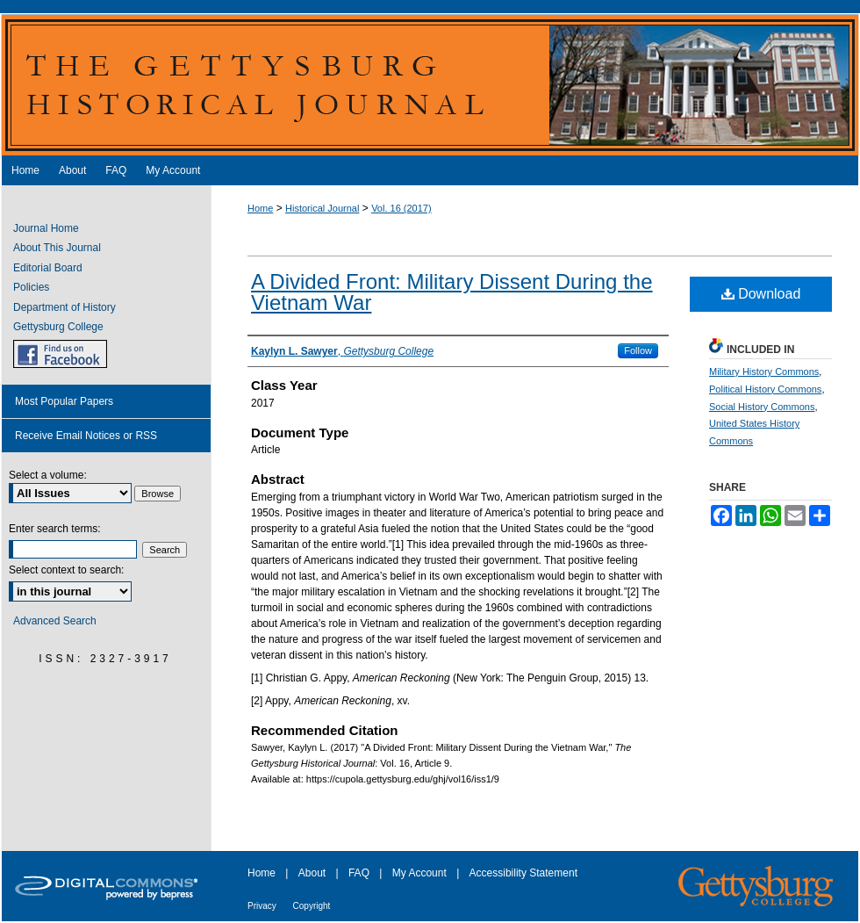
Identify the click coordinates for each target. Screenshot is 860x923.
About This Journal (57, 248)
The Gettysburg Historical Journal (430, 84)
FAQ (360, 873)
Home (260, 208)
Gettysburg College (58, 327)
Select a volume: (48, 475)
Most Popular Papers (64, 401)
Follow (638, 350)
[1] (398, 544)
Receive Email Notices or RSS (86, 435)
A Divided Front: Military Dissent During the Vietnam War (452, 292)
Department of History (64, 307)
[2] (633, 592)
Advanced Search (55, 621)
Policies (31, 287)
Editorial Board (47, 268)
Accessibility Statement (523, 873)
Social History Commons (761, 406)
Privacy (263, 906)
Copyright (312, 906)
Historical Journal (322, 208)
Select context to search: (66, 570)
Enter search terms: (55, 529)
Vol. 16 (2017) (401, 208)
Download (761, 293)
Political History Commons (765, 389)
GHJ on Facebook (60, 354)
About (313, 873)
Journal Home (46, 228)
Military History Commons (764, 371)
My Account (420, 873)
